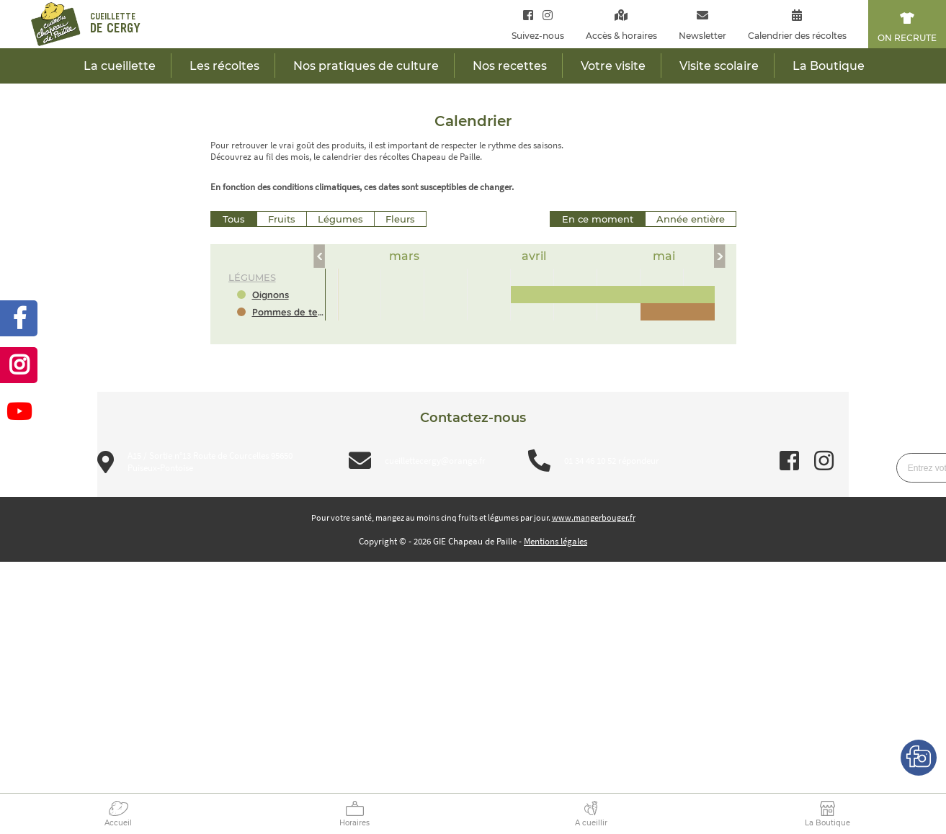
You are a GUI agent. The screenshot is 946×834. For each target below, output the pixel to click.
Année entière (690, 219)
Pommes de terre (288, 312)
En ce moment (597, 219)
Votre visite (613, 66)
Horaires (354, 823)
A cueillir (591, 823)
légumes (252, 277)
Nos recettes (510, 66)
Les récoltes (224, 66)
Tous (234, 219)
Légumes (340, 219)
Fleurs (400, 219)
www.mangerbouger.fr (593, 517)
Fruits (281, 219)
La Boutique (827, 823)
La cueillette (120, 66)
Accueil (118, 823)
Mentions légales (555, 541)
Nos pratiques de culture (366, 66)
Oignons (270, 294)
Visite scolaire (719, 66)
